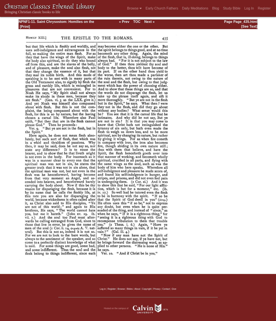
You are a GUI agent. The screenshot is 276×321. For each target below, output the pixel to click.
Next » (149, 22)
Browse (134, 8)
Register (264, 8)
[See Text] (249, 26)
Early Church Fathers (162, 8)
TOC (136, 22)
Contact (166, 289)
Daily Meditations (195, 8)
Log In (249, 8)
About (137, 289)
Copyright (147, 289)
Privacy (157, 289)
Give (174, 289)
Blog (215, 8)
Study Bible (231, 8)
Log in (103, 289)
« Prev (124, 22)
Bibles (130, 289)
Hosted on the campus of (138, 308)
